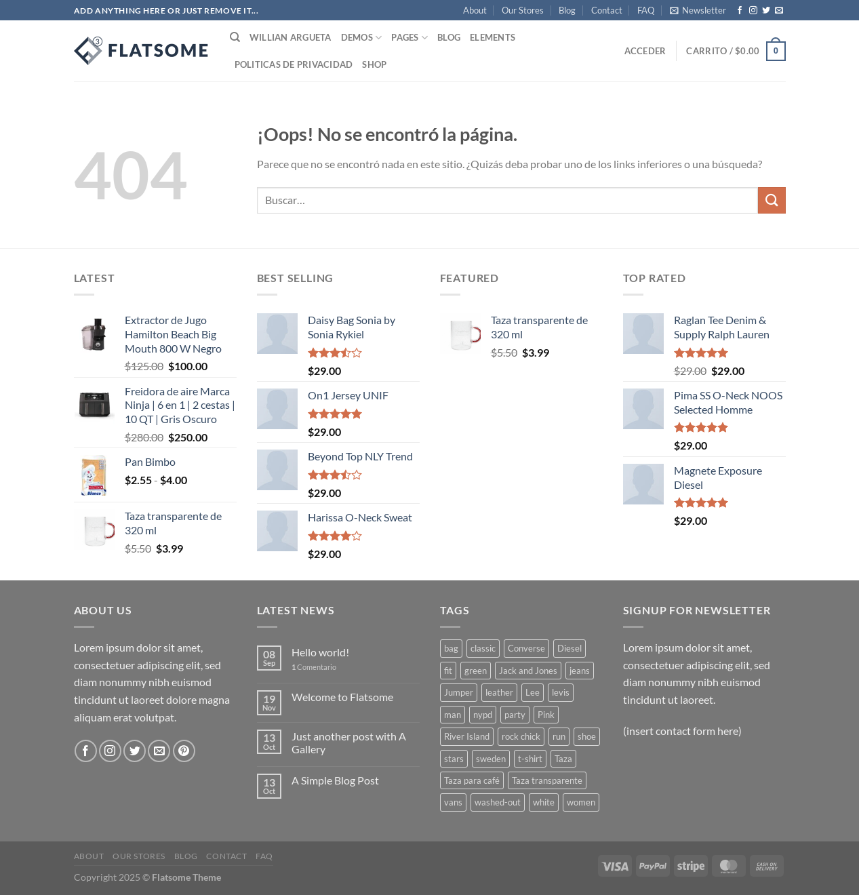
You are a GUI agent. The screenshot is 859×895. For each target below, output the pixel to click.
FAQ (645, 10)
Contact (606, 10)
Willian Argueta (290, 37)
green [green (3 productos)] (475, 670)
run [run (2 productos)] (559, 736)
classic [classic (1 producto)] (483, 648)
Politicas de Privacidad (294, 64)
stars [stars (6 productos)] (454, 758)
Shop (374, 64)
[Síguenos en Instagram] (753, 11)
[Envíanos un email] (779, 11)
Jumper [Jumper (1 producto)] (458, 692)
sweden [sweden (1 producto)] (491, 758)
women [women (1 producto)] (581, 802)
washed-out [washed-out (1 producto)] (498, 802)
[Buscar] (235, 37)
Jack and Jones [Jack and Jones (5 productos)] (528, 670)
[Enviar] (771, 200)
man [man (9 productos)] (452, 714)
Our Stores (523, 10)
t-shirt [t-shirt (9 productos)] (530, 758)
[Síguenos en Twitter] (766, 11)
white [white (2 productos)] (544, 802)
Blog (567, 10)
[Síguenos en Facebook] (740, 11)
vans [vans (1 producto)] (453, 802)
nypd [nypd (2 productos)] (482, 714)
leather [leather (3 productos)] (499, 692)
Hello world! (320, 651)
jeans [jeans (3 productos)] (580, 670)
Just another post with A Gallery (349, 742)
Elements (492, 37)
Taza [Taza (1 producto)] (563, 758)
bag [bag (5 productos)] (451, 648)
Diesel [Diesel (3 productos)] (569, 648)
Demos (361, 37)
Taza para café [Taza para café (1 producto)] (472, 780)
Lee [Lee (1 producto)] (532, 692)
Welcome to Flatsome (342, 696)
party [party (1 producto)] (514, 714)
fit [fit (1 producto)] (448, 670)
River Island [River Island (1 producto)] (467, 736)
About (475, 10)
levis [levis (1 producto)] (561, 692)
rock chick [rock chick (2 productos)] (521, 736)
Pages (409, 37)
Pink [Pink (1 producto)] (546, 714)
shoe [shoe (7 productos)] (587, 736)
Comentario (314, 666)
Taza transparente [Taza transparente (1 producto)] (547, 780)
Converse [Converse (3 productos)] (526, 648)
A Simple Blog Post (335, 780)
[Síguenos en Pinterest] (184, 751)
